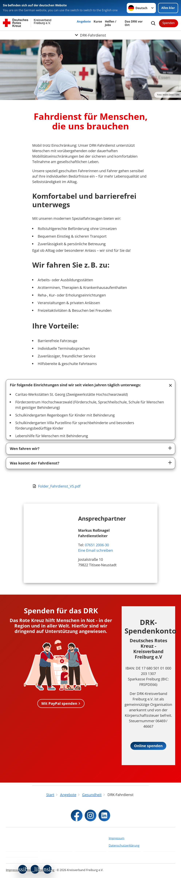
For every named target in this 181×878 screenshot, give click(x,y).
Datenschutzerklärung (124, 845)
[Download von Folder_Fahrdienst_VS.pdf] (90, 486)
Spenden (168, 23)
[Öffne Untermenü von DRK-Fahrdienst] (90, 35)
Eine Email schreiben (95, 550)
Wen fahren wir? (25, 448)
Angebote (84, 21)
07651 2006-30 (97, 544)
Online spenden (148, 745)
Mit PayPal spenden (59, 703)
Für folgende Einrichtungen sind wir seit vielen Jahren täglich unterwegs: (75, 384)
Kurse (98, 21)
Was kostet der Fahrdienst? (34, 463)
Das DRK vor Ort (134, 23)
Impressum (116, 838)
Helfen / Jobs (110, 23)
